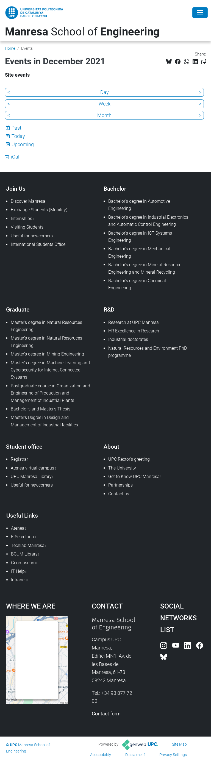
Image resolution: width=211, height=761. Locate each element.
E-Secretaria (22, 536)
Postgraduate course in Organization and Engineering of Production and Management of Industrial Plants (50, 393)
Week (104, 104)
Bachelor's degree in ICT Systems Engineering (140, 236)
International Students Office (38, 244)
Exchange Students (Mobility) (39, 209)
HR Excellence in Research (133, 331)
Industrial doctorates (128, 339)
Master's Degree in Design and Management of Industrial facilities (44, 421)
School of (82, 31)
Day (104, 92)
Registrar (19, 459)
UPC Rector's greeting (129, 459)
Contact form (106, 713)
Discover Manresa (28, 201)
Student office (24, 446)
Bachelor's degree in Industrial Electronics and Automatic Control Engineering (148, 221)
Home (10, 48)
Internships (21, 218)
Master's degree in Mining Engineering (47, 354)
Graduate (17, 309)
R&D (109, 309)
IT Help (18, 571)
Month (104, 115)
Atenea (17, 528)
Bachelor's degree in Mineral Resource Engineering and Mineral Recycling (144, 268)
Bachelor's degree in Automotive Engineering (139, 205)
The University (122, 468)
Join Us (16, 188)
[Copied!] (203, 62)
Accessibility (100, 754)
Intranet (18, 579)
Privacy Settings (173, 754)
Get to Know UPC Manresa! (134, 476)
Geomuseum (23, 562)
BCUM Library (24, 554)
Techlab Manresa (28, 545)
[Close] (200, 12)
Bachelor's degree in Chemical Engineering (137, 284)
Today (18, 136)
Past (16, 128)
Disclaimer (134, 754)
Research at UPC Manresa (133, 322)
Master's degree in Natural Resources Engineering (46, 326)
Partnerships (120, 485)
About (111, 446)
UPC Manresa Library (31, 476)
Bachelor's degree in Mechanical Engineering (139, 252)
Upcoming (23, 144)
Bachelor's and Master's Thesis (40, 409)
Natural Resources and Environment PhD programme (147, 352)
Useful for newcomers (32, 235)
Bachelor (115, 188)
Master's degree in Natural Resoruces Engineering (46, 341)
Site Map (179, 744)
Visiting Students (27, 227)
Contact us (118, 493)
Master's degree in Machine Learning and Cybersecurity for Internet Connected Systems (50, 370)
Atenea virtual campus (32, 468)
